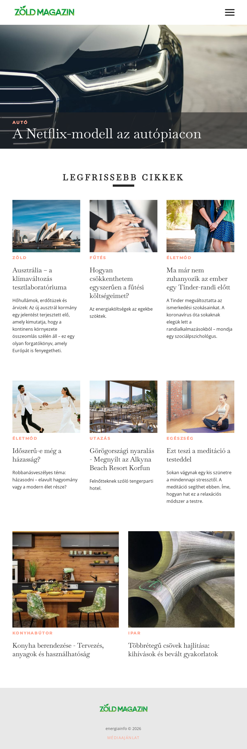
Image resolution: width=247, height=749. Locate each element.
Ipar (134, 633)
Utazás (100, 438)
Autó (20, 122)
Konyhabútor (32, 633)
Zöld (19, 257)
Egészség (180, 438)
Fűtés (98, 257)
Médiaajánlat (123, 737)
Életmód (179, 257)
